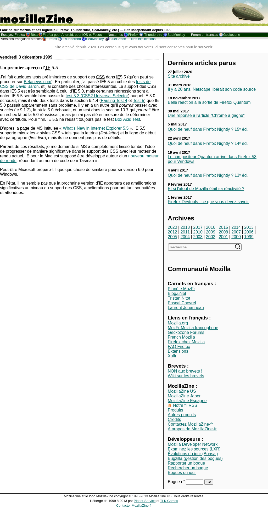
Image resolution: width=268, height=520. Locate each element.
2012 (172, 232)
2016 (210, 227)
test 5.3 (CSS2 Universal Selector (97, 96)
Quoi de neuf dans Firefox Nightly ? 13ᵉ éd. (208, 175)
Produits (175, 410)
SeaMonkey (176, 35)
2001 (223, 237)
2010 (198, 232)
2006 (249, 232)
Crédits (174, 419)
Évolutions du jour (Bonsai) (193, 454)
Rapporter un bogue (186, 463)
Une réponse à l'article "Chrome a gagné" (206, 115)
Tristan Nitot (179, 298)
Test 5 (138, 100)
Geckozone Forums (186, 332)
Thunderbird (153, 35)
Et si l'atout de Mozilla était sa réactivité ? (206, 188)
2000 (236, 237)
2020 (172, 227)
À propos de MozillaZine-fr (192, 429)
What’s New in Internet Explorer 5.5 (96, 128)
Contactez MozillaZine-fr (190, 424)
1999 (249, 237)
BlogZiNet (177, 293)
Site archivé (179, 76)
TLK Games (169, 501)
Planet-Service (144, 501)
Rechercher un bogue (188, 468)
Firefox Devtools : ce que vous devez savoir (208, 201)
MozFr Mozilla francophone (193, 327)
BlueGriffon (117, 39)
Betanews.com (37, 81)
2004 (185, 237)
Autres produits (182, 415)
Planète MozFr (181, 289)
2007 (236, 232)
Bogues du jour (182, 472)
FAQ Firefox (179, 346)
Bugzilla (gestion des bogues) (195, 458)
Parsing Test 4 (114, 100)
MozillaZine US (182, 391)
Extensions (178, 351)
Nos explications (143, 39)
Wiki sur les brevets (186, 376)
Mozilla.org (178, 323)
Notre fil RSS (185, 405)
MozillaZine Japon (185, 396)
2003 (198, 237)
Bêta (34, 35)
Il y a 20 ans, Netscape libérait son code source (212, 89)
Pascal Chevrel (182, 303)
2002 (210, 237)
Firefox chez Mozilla (186, 342)
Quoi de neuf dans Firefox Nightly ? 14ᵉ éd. (208, 143)
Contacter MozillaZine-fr (134, 505)
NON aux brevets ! (185, 371)
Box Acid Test (127, 119)
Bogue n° (177, 481)
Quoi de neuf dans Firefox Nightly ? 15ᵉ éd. (208, 129)
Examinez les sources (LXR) (194, 449)
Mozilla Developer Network (192, 444)
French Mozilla (181, 337)
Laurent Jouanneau (186, 307)
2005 (172, 237)
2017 (198, 227)
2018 (185, 227)
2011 (185, 232)
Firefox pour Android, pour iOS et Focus (72, 35)
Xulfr (172, 356)
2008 (223, 232)
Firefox (133, 35)
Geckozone (231, 35)
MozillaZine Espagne (187, 400)
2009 (210, 232)
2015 (223, 227)
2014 (236, 227)
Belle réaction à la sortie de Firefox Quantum (209, 102)
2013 (249, 227)
